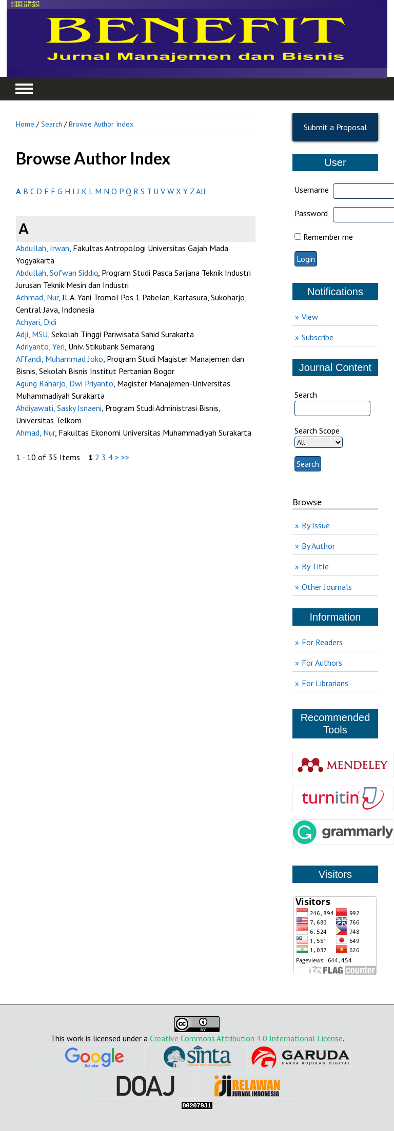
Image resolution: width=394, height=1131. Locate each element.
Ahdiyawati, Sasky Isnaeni (59, 408)
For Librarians (325, 683)
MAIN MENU (24, 89)
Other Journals (327, 587)
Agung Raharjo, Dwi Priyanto (64, 383)
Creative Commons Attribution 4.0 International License (246, 1038)
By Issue (316, 525)
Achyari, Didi (36, 322)
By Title (315, 566)
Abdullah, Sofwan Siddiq (57, 273)
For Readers (322, 642)
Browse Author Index (101, 124)
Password (311, 213)
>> (125, 457)
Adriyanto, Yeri (40, 346)
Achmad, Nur (37, 297)
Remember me (328, 237)
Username (311, 189)
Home (25, 124)
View (310, 317)
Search (51, 124)
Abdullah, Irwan (42, 248)
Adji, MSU (32, 334)
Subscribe (317, 337)
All (201, 191)
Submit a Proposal (335, 127)
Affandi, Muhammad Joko (59, 359)
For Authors (322, 662)
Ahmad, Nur (35, 432)
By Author (318, 546)
